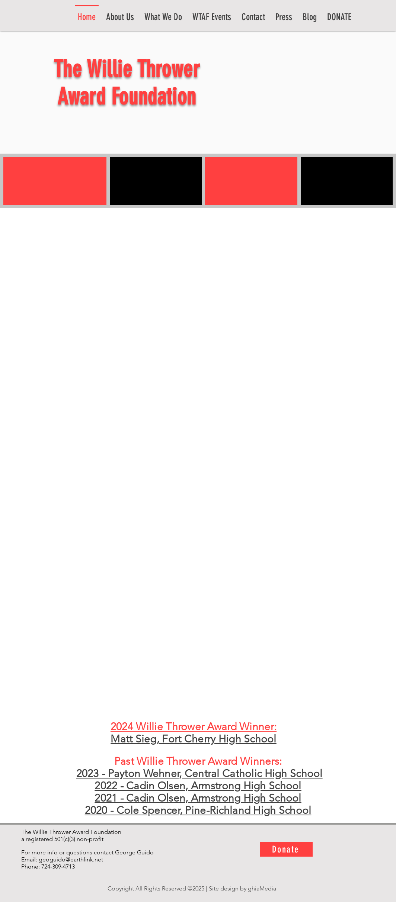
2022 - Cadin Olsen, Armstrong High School (198, 786)
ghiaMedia (262, 888)
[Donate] (286, 849)
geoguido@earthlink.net (71, 859)
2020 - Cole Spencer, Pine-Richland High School (198, 810)
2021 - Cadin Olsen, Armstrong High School (198, 798)
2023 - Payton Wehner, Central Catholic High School (199, 773)
